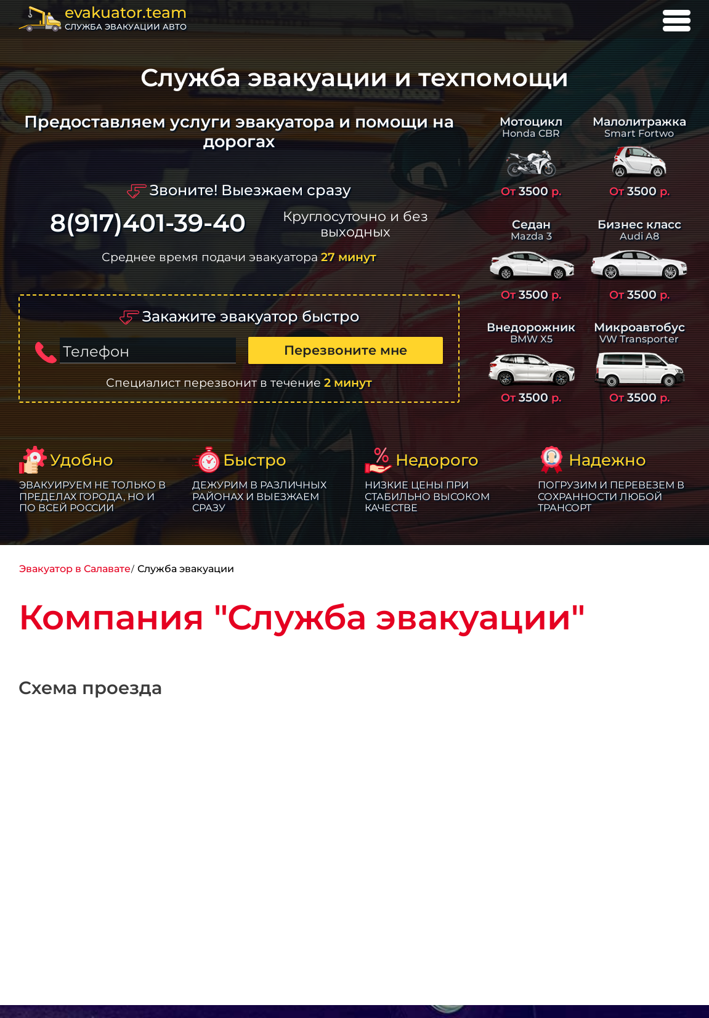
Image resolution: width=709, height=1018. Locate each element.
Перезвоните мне (345, 350)
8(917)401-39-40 (148, 223)
